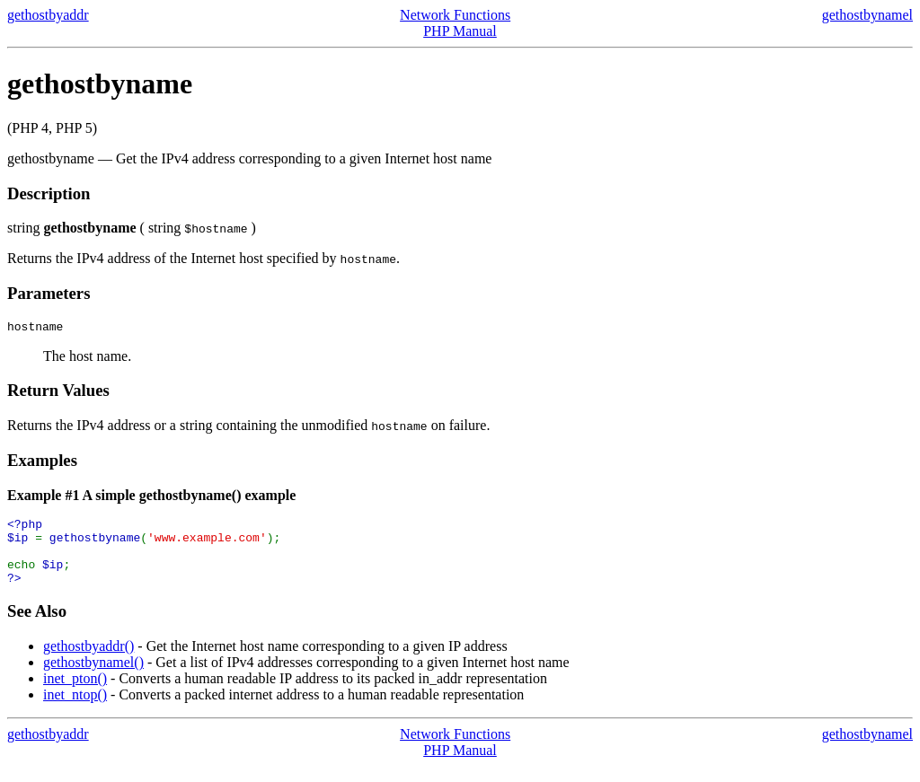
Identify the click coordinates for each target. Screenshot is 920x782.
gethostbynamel (867, 14)
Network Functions (455, 14)
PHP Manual (460, 31)
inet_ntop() (75, 710)
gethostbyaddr (48, 14)
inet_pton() (75, 694)
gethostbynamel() (93, 678)
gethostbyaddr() (88, 662)
